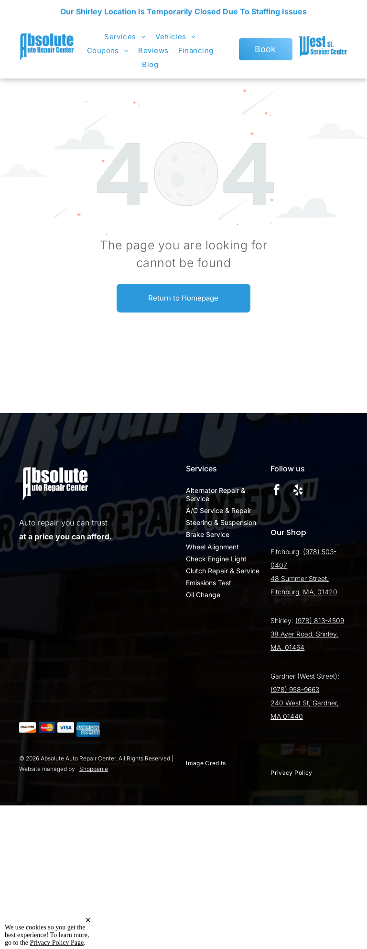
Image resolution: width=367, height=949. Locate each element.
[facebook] (276, 491)
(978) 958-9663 (294, 689)
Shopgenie (93, 768)
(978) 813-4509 (319, 620)
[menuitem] (125, 37)
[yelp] (298, 491)
